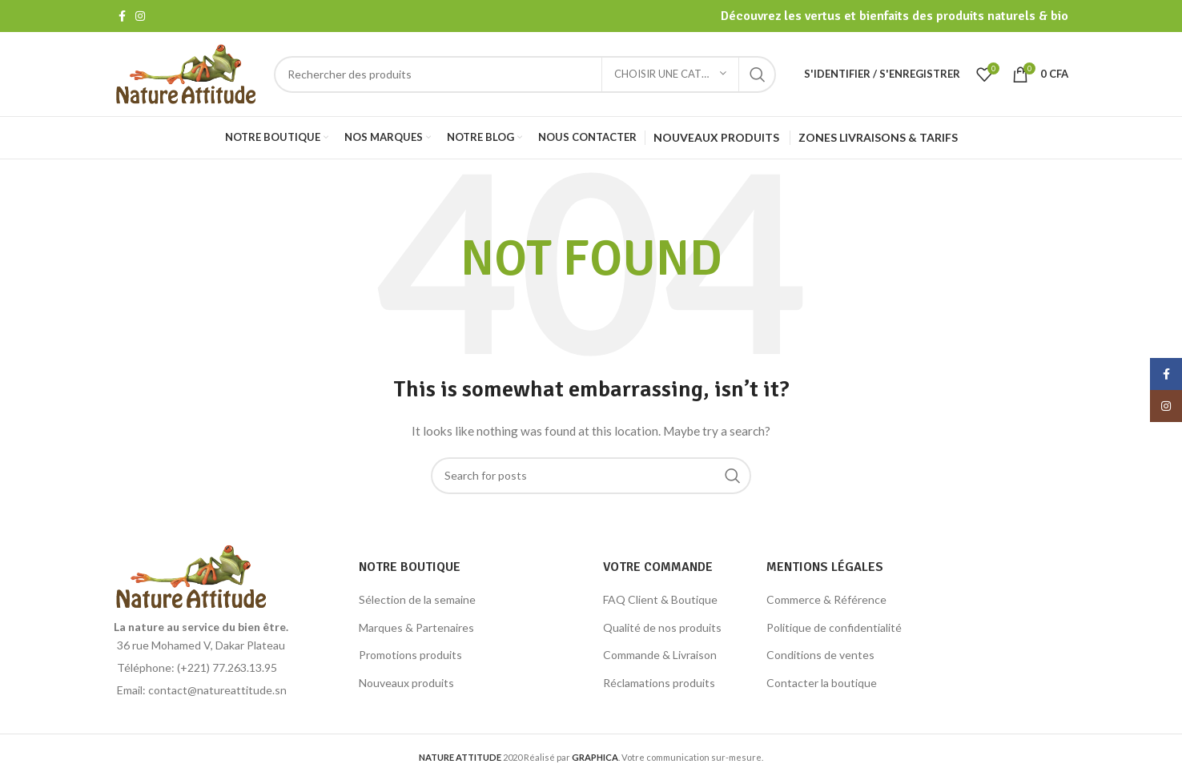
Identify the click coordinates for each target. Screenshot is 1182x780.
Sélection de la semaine (417, 599)
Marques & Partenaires (416, 627)
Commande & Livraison (660, 654)
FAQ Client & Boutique (660, 599)
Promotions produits (410, 654)
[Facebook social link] (122, 16)
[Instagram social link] (140, 16)
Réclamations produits (659, 683)
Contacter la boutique (821, 683)
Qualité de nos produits (662, 627)
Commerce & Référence (826, 599)
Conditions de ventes (820, 654)
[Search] (525, 74)
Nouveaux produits (406, 683)
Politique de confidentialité (834, 627)
